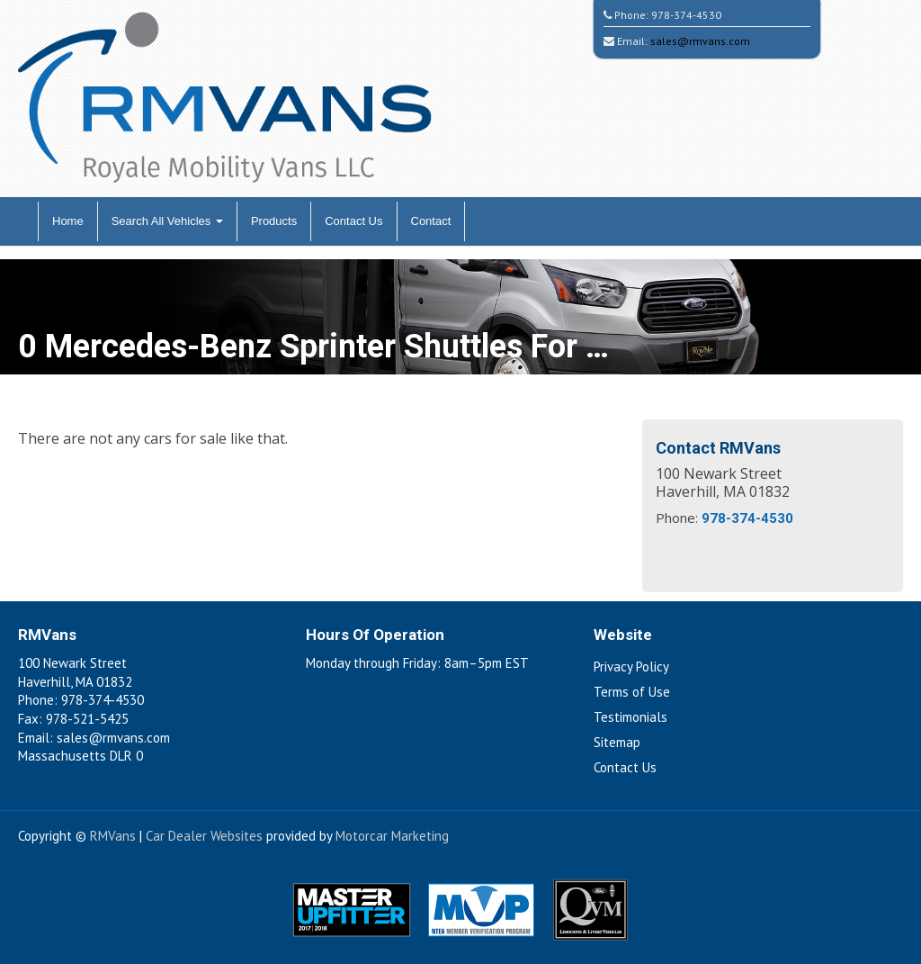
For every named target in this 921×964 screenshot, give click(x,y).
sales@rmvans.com (700, 41)
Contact (431, 221)
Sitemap (617, 742)
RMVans (113, 835)
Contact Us (353, 221)
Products (274, 221)
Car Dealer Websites (204, 835)
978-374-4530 (686, 15)
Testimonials (630, 716)
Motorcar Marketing (392, 835)
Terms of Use (632, 691)
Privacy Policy (631, 666)
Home (68, 221)
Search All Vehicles (167, 221)
